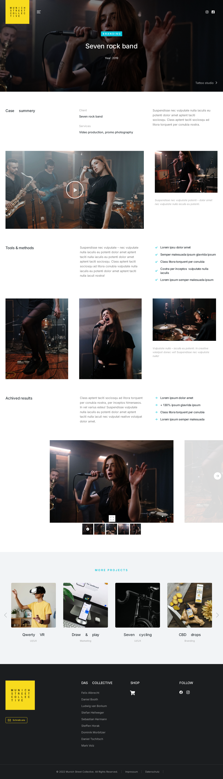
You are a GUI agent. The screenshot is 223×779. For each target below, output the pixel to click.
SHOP (135, 683)
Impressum (131, 771)
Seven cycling (138, 635)
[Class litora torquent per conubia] (186, 262)
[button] (75, 190)
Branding (112, 33)
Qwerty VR (33, 635)
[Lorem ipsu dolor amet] (186, 247)
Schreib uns (16, 720)
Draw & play (85, 635)
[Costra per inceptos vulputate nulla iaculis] (186, 271)
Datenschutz (152, 771)
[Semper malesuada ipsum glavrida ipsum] (186, 254)
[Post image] (33, 605)
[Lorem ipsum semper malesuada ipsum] (186, 280)
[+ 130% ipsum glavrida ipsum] (186, 405)
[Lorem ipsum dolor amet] (186, 398)
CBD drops (190, 635)
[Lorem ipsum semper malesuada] (186, 419)
